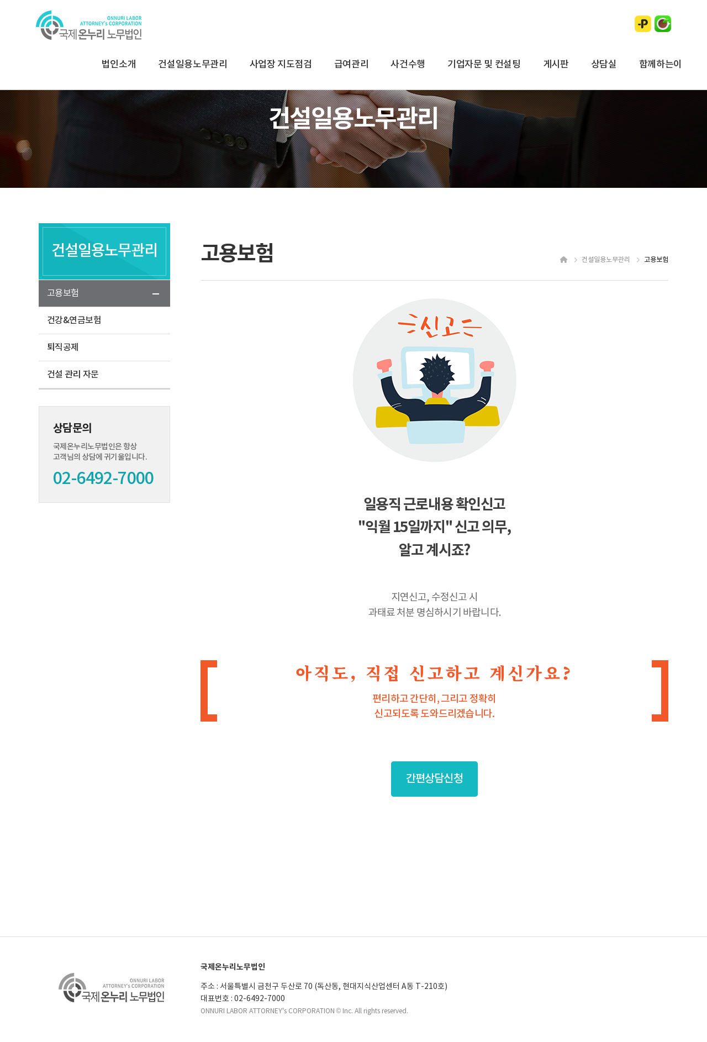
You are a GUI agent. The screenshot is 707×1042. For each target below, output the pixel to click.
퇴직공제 (63, 347)
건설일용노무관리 (192, 64)
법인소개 (119, 64)
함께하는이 (660, 64)
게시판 (556, 64)
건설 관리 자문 (73, 375)
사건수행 (408, 64)
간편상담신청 (434, 779)
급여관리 (351, 64)
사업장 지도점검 (281, 64)
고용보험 (63, 293)
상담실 (604, 64)
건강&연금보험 (74, 320)
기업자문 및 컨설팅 (484, 64)
